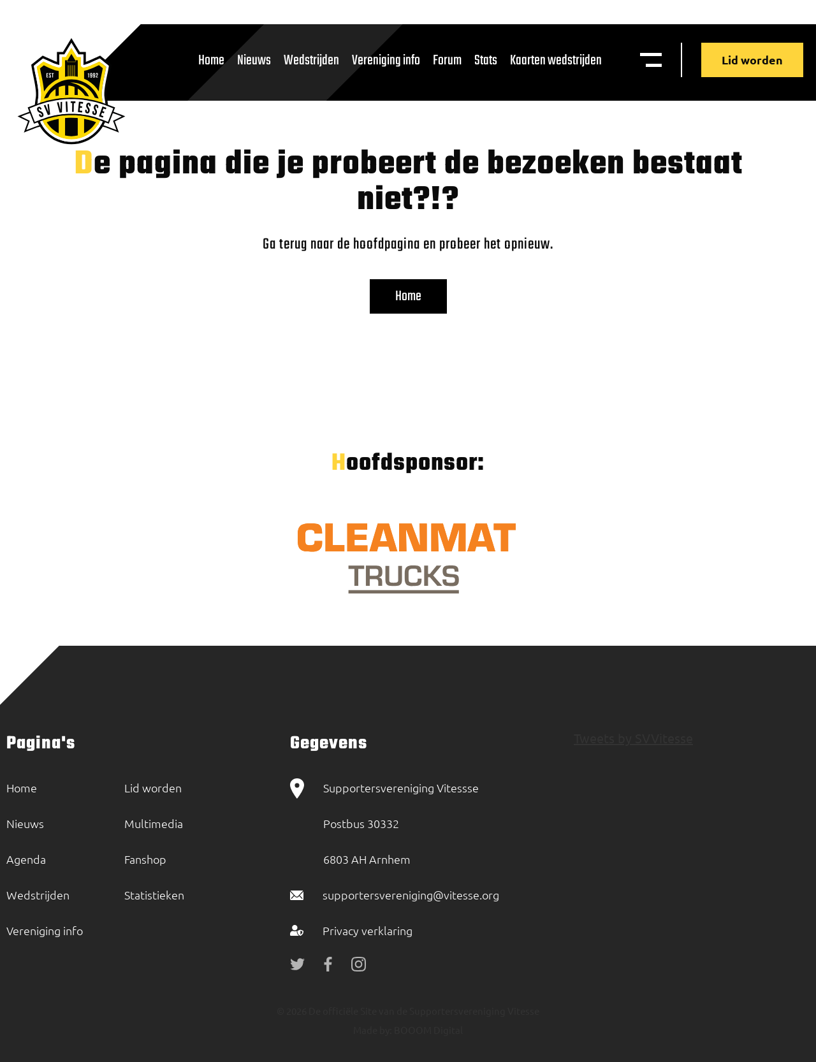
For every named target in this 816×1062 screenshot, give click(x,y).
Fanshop (145, 859)
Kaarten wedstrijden (556, 60)
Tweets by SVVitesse (633, 738)
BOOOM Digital (427, 1030)
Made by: (372, 1030)
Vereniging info (386, 60)
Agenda (26, 859)
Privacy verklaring (367, 930)
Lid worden (752, 59)
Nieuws (254, 60)
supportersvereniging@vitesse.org (411, 894)
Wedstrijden (311, 60)
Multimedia (153, 823)
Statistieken (154, 894)
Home (211, 60)
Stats (485, 60)
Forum (447, 60)
